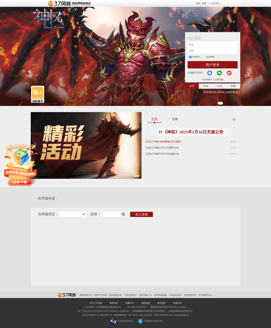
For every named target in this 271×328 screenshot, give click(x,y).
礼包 (219, 86)
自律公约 (177, 303)
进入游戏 (141, 214)
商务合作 (114, 303)
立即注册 (219, 79)
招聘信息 (145, 303)
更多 (234, 119)
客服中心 (129, 303)
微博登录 (229, 73)
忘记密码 (210, 57)
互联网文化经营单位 (150, 321)
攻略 (175, 119)
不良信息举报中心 (122, 321)
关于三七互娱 (95, 303)
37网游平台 (67, 295)
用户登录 (213, 65)
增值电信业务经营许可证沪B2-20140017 (168, 307)
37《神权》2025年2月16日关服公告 (190, 132)
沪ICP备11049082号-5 (137, 307)
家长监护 (161, 303)
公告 (154, 119)
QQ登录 (209, 73)
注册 (204, 3)
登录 (198, 3)
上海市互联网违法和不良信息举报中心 (171, 315)
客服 (233, 86)
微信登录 (219, 73)
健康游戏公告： (87, 295)
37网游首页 (70, 3)
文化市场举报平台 (90, 315)
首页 (191, 86)
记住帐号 (196, 57)
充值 (205, 86)
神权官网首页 (47, 19)
